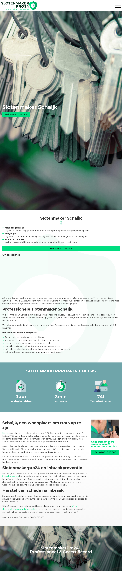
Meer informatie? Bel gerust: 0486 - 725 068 (23, 517)
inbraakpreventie (10, 476)
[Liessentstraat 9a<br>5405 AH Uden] (61, 276)
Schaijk (5, 433)
